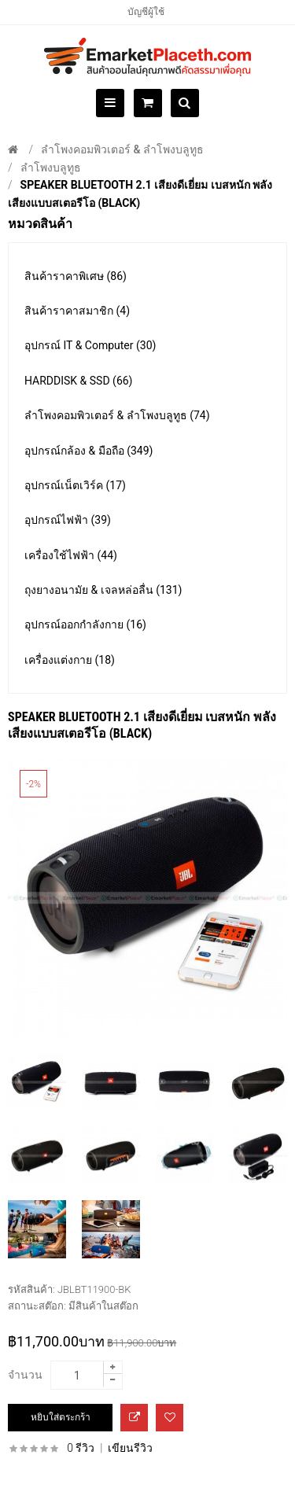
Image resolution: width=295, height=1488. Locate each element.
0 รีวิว (80, 1448)
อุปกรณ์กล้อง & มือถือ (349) (88, 450)
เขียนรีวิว (130, 1448)
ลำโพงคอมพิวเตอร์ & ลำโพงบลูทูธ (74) (117, 415)
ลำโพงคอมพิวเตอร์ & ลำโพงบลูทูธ (122, 149)
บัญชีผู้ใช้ (145, 11)
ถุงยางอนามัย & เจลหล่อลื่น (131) (103, 590)
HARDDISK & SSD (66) (78, 380)
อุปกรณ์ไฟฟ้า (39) (67, 520)
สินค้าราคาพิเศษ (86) (75, 276)
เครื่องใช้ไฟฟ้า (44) (70, 555)
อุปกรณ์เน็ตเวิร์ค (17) (75, 485)
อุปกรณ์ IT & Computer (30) (90, 345)
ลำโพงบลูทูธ (50, 167)
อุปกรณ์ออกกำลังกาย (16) (85, 624)
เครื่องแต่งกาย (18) (69, 660)
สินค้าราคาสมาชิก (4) (77, 310)
